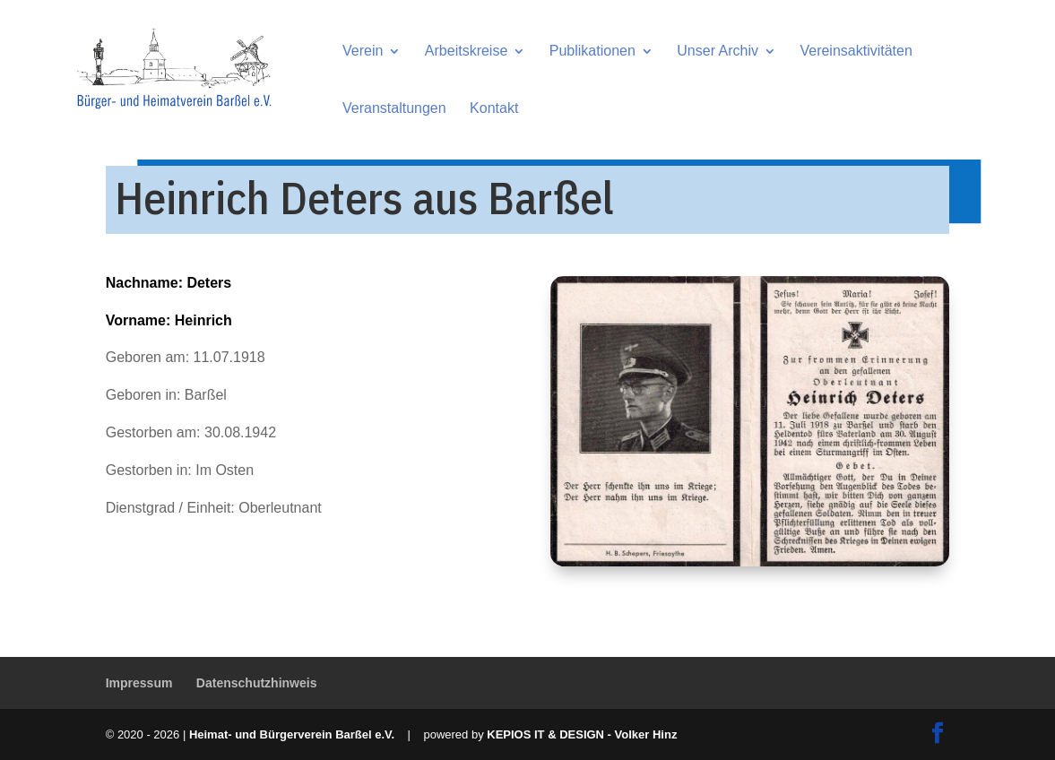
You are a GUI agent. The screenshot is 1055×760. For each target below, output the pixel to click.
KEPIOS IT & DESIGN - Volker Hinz (582, 734)
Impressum (139, 683)
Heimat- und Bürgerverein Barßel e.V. (291, 734)
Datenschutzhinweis (256, 683)
